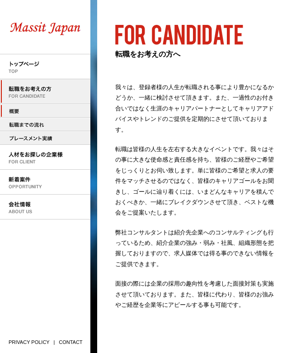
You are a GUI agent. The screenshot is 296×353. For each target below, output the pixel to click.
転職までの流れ (45, 124)
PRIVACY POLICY (29, 342)
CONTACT (70, 342)
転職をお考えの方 (45, 91)
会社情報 (45, 207)
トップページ (45, 66)
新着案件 (45, 182)
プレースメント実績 (45, 138)
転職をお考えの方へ (45, 111)
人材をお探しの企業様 (45, 157)
